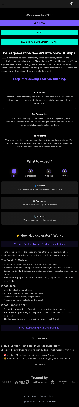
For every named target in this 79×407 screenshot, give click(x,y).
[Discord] (58, 401)
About (26, 396)
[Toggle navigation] (3, 4)
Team (34, 396)
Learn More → (39, 364)
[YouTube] (53, 401)
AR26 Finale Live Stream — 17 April (40, 42)
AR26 (39, 32)
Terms (43, 396)
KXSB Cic (41, 401)
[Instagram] (55, 401)
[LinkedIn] (50, 401)
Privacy (52, 396)
